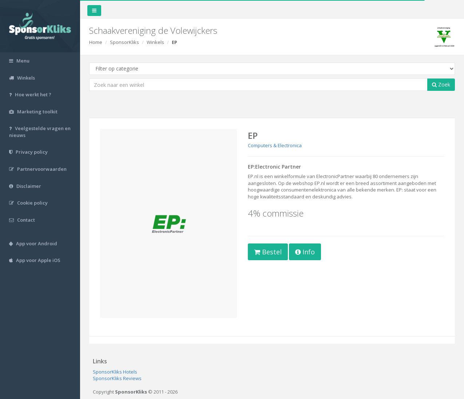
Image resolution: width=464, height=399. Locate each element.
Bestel (268, 251)
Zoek (441, 84)
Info (305, 251)
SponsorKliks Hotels (115, 371)
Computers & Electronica (275, 145)
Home (95, 42)
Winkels (155, 42)
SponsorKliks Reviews (117, 378)
